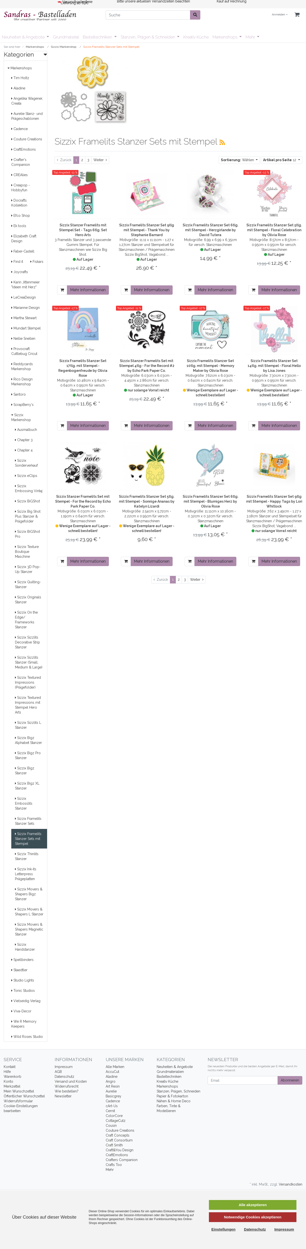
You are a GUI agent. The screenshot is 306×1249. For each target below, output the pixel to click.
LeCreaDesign (23, 297)
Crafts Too (114, 1165)
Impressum (64, 1067)
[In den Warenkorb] (62, 290)
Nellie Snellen (23, 338)
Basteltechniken (98, 37)
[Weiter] (100, 160)
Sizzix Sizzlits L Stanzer (28, 725)
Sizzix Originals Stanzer (28, 599)
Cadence (19, 129)
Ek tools (18, 226)
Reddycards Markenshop (22, 366)
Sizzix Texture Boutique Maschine (27, 551)
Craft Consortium (119, 1140)
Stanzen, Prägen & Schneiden (148, 37)
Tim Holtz (20, 78)
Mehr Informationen (88, 290)
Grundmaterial (66, 37)
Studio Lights (22, 980)
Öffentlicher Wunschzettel (24, 1096)
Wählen (238, 160)
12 (280, 160)
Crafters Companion (122, 1160)
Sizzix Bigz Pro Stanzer (28, 755)
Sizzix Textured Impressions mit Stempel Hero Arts (28, 705)
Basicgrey (113, 1096)
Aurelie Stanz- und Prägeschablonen (27, 116)
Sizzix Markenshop (21, 417)
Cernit (110, 1111)
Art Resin (113, 1086)
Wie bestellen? (66, 1091)
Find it (17, 262)
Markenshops (225, 37)
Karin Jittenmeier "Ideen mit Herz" (25, 284)
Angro (110, 1081)
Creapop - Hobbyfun (20, 187)
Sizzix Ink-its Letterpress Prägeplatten (25, 874)
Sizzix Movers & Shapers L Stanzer (29, 911)
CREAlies (19, 175)
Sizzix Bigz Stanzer (24, 770)
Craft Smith (114, 1145)
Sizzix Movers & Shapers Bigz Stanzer (28, 894)
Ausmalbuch (26, 430)
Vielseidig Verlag (25, 1001)
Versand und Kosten (71, 1081)
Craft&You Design (119, 1150)
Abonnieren (290, 1080)
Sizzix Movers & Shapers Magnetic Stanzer (29, 929)
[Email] (243, 1080)
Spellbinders (22, 960)
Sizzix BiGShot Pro (27, 534)
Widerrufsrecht (66, 1086)
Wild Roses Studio (27, 1037)
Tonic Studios (23, 991)
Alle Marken (115, 1067)
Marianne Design (25, 308)
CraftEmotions (23, 149)
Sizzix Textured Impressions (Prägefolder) (28, 682)
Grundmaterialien (170, 1072)
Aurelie (111, 1091)
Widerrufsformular (18, 1101)
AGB (58, 1072)
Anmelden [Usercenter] (280, 14)
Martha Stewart (24, 318)
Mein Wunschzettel (19, 1091)
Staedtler (19, 970)
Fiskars (36, 262)
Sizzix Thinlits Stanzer (26, 856)
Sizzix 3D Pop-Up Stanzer (27, 569)
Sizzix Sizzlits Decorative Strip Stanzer (27, 642)
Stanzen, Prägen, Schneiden (178, 1091)
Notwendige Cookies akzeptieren (252, 1217)
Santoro (18, 394)
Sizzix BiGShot (27, 501)
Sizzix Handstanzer (25, 947)
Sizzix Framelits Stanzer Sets (28, 821)
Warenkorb (12, 1077)
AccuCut (112, 1072)
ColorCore (114, 1116)
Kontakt (9, 1067)
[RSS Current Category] (222, 142)
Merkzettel (12, 1086)
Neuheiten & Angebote (24, 37)
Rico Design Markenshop (22, 381)
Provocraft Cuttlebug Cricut (24, 351)
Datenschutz (64, 1077)
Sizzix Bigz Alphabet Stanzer (28, 740)
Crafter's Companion (20, 162)
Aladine (18, 88)
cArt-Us (112, 1106)
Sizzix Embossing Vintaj (28, 488)
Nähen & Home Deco (174, 1101)
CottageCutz (116, 1121)
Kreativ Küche (196, 37)
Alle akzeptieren (253, 1205)
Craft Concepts (117, 1135)
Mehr (251, 37)
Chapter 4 (24, 450)
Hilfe (7, 1072)
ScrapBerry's (22, 405)
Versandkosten (290, 1184)
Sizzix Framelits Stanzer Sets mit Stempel (28, 839)
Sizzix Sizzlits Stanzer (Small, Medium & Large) (28, 662)
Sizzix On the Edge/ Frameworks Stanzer (26, 619)
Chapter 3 (24, 440)
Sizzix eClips (26, 476)
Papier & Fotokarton (172, 1096)
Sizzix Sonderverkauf (26, 463)
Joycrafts (19, 272)
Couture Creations (26, 139)
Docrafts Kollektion (19, 202)
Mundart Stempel (26, 328)
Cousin (111, 1126)
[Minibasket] (297, 14)
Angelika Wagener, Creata (27, 101)
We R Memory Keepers (24, 1023)
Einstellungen (223, 1229)
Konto (8, 1081)
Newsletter (63, 1096)
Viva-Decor (21, 1011)
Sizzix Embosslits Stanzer (23, 803)
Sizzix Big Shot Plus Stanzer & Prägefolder (27, 516)
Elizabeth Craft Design (23, 238)
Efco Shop (20, 216)
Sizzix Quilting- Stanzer (28, 584)
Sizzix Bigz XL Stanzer (27, 785)
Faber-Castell (22, 251)
